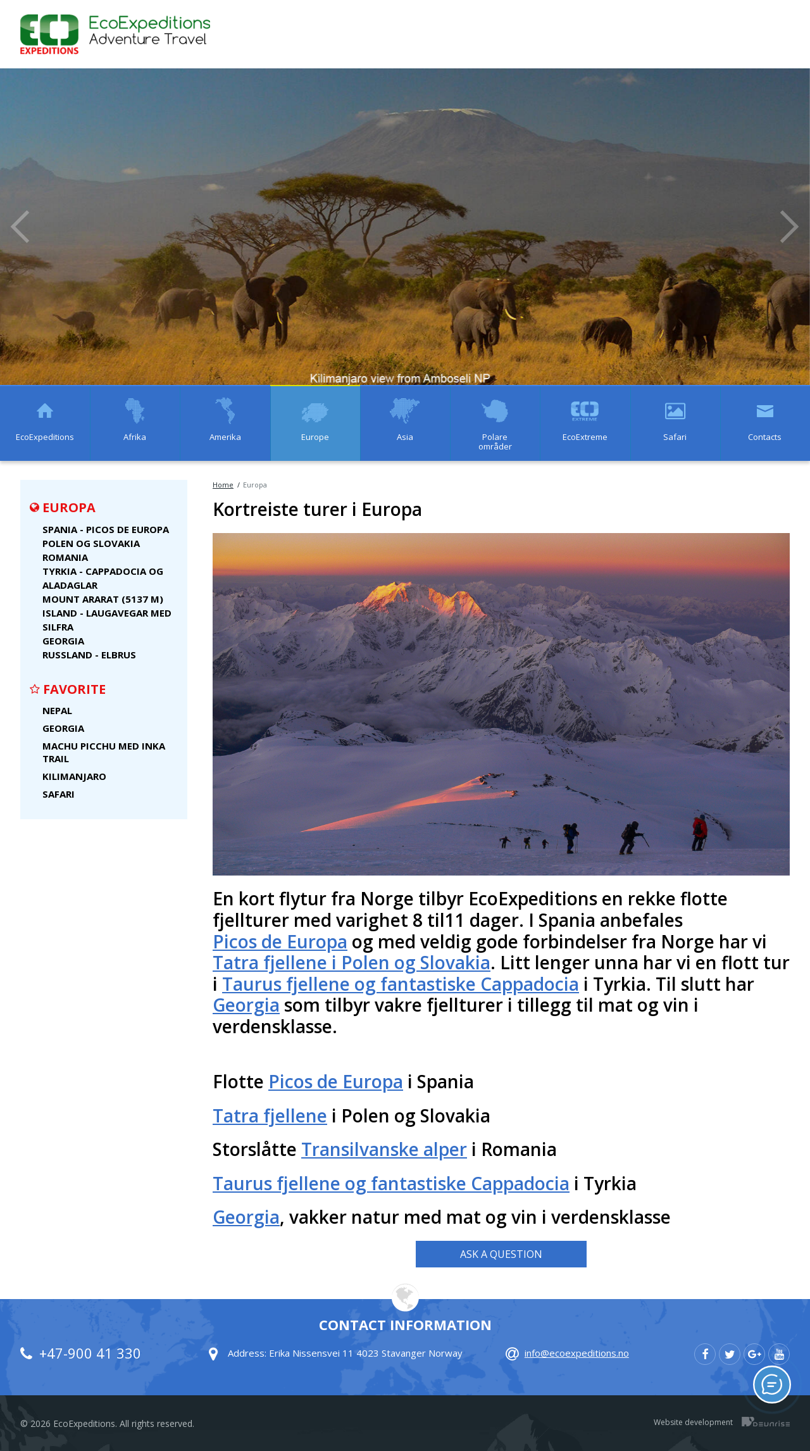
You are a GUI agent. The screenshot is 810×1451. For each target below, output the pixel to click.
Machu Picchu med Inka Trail (103, 752)
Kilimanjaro (74, 776)
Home (223, 484)
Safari (58, 794)
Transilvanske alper (384, 1149)
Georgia (63, 640)
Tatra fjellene (270, 1116)
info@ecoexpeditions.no (577, 1353)
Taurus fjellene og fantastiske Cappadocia (400, 984)
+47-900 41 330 (90, 1352)
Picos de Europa (280, 942)
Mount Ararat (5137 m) (102, 599)
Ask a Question (501, 1254)
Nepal (57, 710)
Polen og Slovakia (91, 543)
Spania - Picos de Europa (105, 529)
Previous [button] (20, 226)
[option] (405, 226)
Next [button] (790, 226)
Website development (693, 1421)
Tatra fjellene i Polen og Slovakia (351, 963)
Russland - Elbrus (89, 654)
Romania (65, 557)
